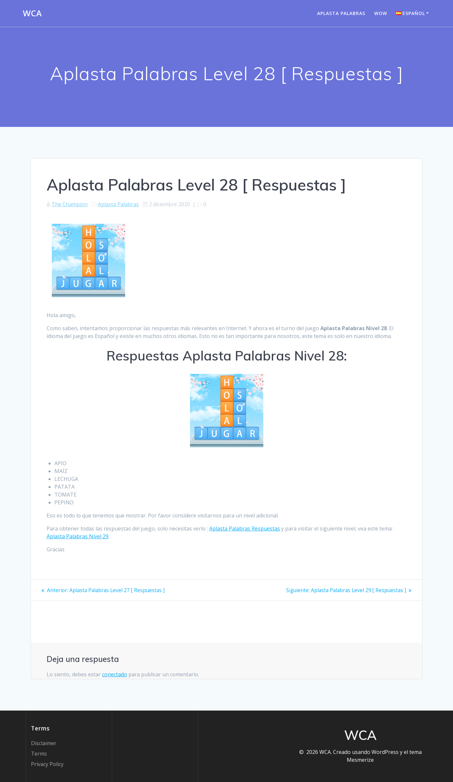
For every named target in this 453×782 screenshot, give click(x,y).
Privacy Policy (47, 764)
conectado (114, 674)
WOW (380, 13)
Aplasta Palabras (341, 13)
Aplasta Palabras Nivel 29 (78, 536)
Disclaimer (43, 743)
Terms (39, 753)
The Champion (69, 204)
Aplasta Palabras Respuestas (244, 528)
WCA (32, 13)
